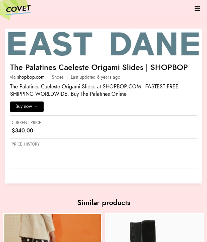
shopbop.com (31, 77)
